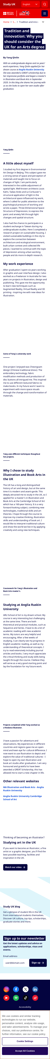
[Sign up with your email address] (16, 963)
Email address (10, 956)
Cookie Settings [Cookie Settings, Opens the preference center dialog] (25, 1041)
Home (7, 22)
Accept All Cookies (25, 1051)
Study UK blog (15, 22)
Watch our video (13, 867)
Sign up (36, 962)
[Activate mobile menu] (44, 13)
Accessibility (25, 1006)
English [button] (26, 4)
